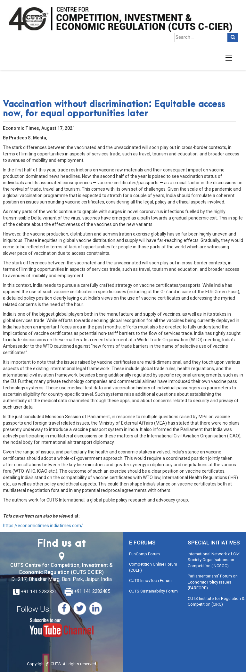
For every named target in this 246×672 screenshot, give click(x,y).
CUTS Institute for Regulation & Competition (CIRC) (216, 601)
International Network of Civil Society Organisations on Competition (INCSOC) (214, 560)
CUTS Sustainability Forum (153, 591)
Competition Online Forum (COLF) (153, 567)
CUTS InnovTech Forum (150, 580)
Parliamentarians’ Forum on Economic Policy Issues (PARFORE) (213, 582)
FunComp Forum (144, 554)
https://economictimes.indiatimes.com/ (43, 525)
